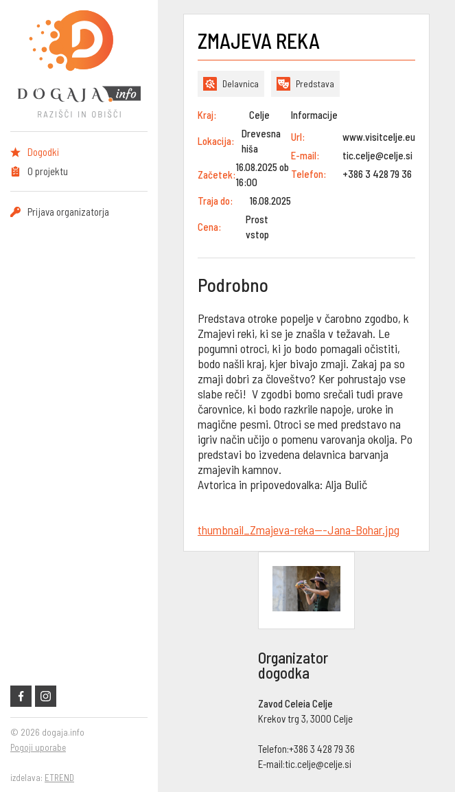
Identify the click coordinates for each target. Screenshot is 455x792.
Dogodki (43, 152)
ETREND (59, 777)
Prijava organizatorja (68, 211)
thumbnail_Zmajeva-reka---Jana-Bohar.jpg (298, 529)
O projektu (47, 171)
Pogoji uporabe (38, 747)
